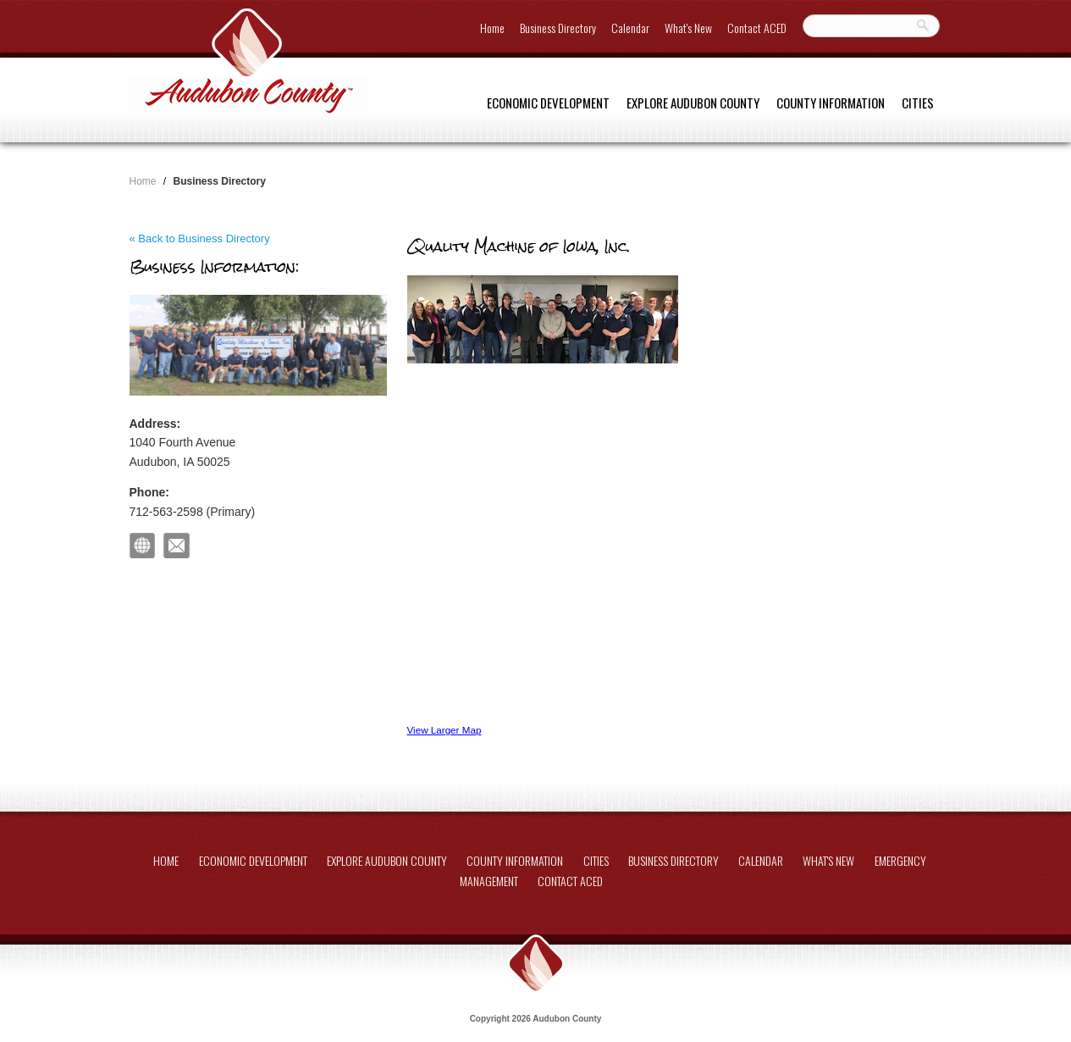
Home (492, 27)
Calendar (630, 27)
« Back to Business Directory (200, 238)
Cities (918, 102)
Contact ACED (757, 27)
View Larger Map (444, 729)
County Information (830, 102)
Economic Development (548, 102)
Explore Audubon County (693, 102)
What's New (688, 27)
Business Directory (558, 27)
